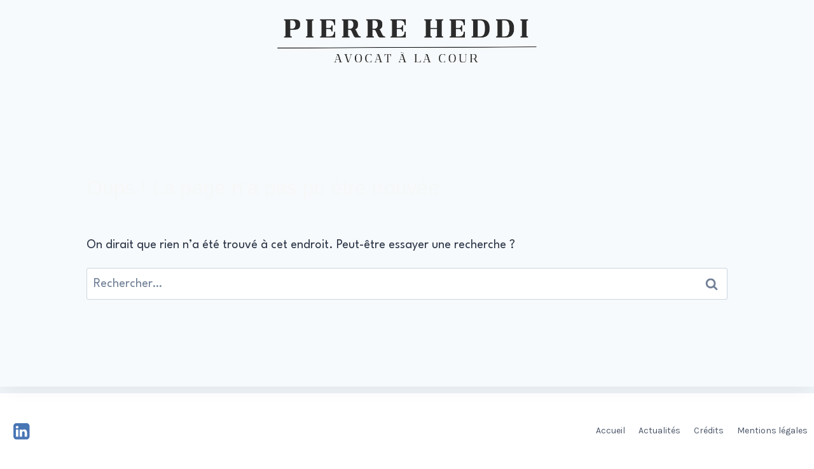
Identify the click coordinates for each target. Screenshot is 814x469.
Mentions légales (772, 430)
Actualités (659, 430)
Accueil (610, 430)
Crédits (709, 430)
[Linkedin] (21, 431)
